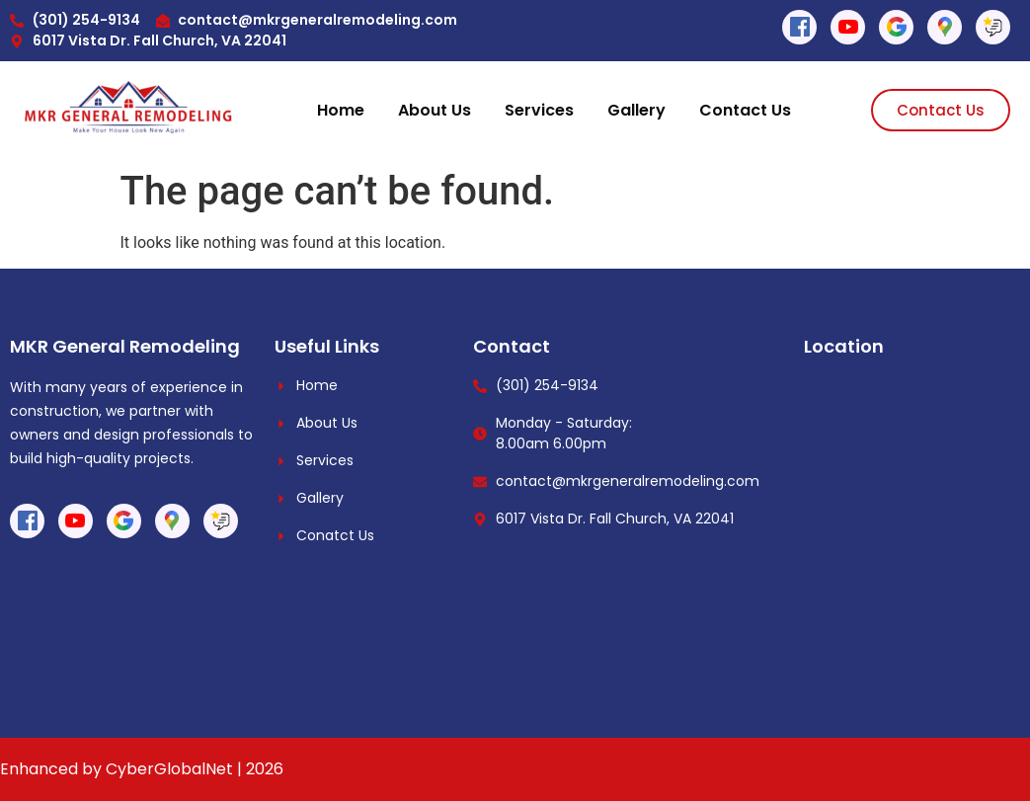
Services (539, 110)
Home (340, 110)
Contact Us (745, 110)
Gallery (636, 110)
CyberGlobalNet (169, 769)
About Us (434, 110)
